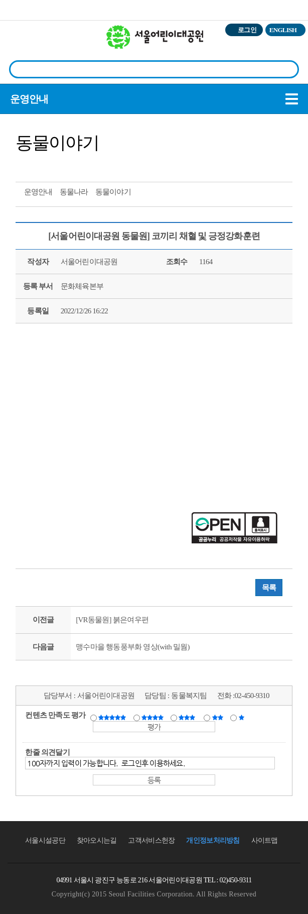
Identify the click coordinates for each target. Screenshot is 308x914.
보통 (189, 717)
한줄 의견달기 (47, 752)
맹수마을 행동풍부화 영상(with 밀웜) (132, 647)
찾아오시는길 (97, 840)
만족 (153, 717)
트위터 (26, 165)
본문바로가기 (21, 0)
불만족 (218, 717)
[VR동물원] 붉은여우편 (112, 620)
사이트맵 (264, 840)
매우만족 (113, 717)
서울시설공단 (45, 840)
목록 (269, 588)
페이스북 (45, 165)
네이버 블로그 (63, 165)
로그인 (247, 30)
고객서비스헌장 (151, 840)
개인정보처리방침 (212, 840)
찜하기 (82, 165)
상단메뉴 (289, 48)
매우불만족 (242, 717)
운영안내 (29, 98)
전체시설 (21, 44)
